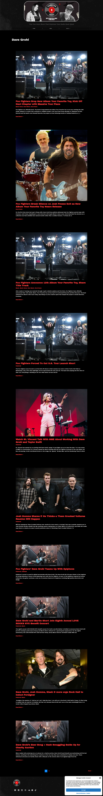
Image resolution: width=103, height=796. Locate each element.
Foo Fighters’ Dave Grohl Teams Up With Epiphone (45, 569)
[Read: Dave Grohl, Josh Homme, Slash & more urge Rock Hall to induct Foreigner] (51, 669)
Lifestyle (24, 571)
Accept (83, 790)
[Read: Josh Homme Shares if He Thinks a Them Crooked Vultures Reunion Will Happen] (50, 490)
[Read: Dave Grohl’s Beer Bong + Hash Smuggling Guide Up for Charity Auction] (42, 731)
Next (90, 770)
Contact (88, 793)
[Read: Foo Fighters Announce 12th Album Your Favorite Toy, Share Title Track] (51, 256)
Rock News (34, 106)
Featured (18, 366)
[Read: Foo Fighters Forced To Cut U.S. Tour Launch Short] (51, 336)
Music (17, 288)
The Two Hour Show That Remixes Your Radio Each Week (51, 25)
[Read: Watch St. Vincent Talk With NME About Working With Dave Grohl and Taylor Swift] (51, 412)
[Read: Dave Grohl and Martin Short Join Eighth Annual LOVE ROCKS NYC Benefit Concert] (42, 607)
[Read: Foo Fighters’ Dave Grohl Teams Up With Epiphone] (42, 555)
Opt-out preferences (81, 793)
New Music (27, 106)
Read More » (19, 116)
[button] (100, 778)
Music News (19, 106)
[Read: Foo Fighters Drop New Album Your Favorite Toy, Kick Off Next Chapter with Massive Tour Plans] (51, 74)
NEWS (51, 28)
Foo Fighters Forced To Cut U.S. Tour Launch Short (45, 363)
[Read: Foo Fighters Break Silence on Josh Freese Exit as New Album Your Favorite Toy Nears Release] (51, 165)
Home (34, 28)
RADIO (68, 28)
